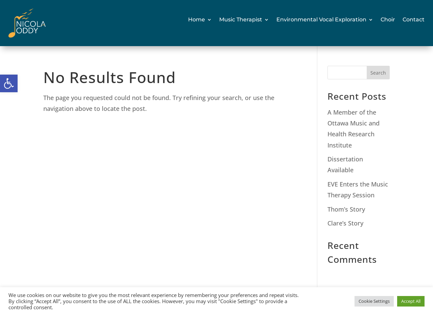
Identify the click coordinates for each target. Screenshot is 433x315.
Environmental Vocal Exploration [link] (321, 19)
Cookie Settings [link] (374, 301)
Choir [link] (388, 19)
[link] (9, 83)
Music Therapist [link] (240, 19)
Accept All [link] (410, 301)
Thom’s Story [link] (346, 209)
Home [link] (196, 19)
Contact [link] (414, 19)
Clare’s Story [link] (345, 223)
